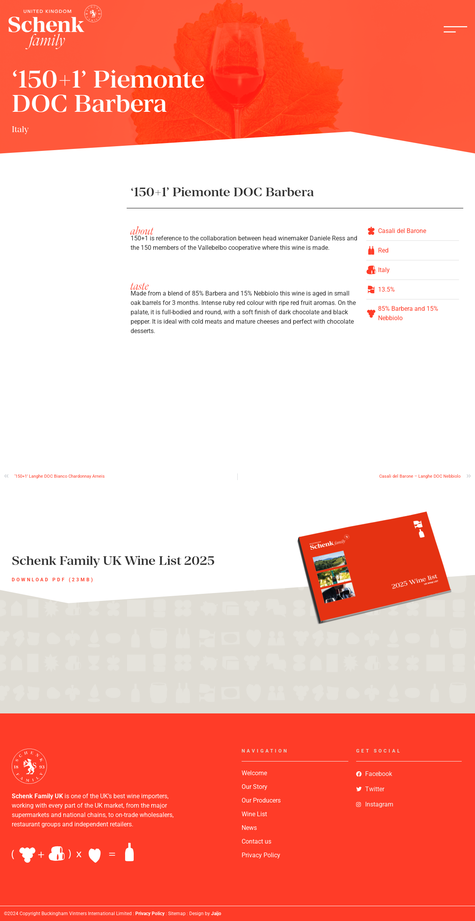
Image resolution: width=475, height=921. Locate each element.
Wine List (254, 814)
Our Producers (261, 800)
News (249, 827)
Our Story (254, 786)
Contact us (256, 841)
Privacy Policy (261, 855)
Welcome (254, 773)
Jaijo (216, 913)
